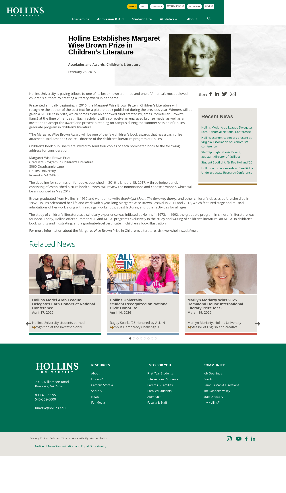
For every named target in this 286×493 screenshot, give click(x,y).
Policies (81, 476)
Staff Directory (213, 435)
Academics (142, 19)
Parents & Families (160, 424)
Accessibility (148, 476)
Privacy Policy (44, 476)
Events (208, 418)
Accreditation (188, 476)
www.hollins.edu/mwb (181, 253)
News (95, 435)
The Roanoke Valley (217, 429)
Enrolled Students (159, 429)
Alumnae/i (154, 435)
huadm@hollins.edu (50, 445)
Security (96, 429)
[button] (263, 346)
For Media (98, 441)
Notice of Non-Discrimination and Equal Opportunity (70, 484)
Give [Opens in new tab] (270, 6)
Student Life (204, 19)
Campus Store (100, 424)
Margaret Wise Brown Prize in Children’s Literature (132, 128)
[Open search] (271, 18)
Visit (206, 6)
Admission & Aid (172, 19)
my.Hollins (211, 441)
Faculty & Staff (157, 441)
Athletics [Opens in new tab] (229, 19)
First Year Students (160, 412)
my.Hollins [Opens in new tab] (236, 6)
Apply (194, 6)
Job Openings (213, 412)
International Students (162, 418)
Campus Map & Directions (221, 424)
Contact (219, 6)
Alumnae (256, 6)
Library (96, 418)
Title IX (113, 476)
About (254, 19)
